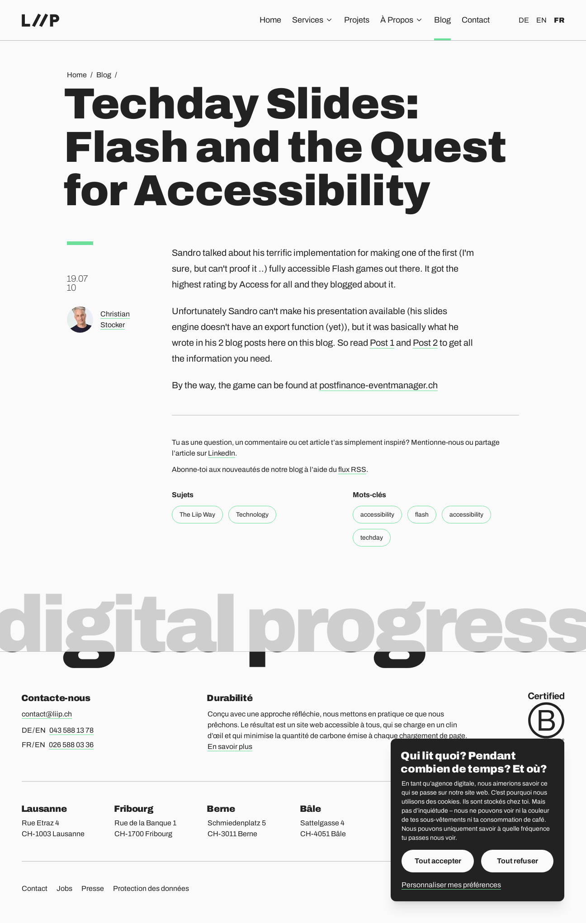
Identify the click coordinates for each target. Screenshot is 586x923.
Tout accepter (438, 861)
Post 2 (425, 343)
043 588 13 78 (71, 730)
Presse (92, 888)
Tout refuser (517, 861)
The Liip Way (197, 514)
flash (422, 514)
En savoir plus (230, 746)
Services (312, 19)
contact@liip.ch (47, 714)
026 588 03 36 (71, 745)
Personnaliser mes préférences (451, 885)
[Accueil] (40, 20)
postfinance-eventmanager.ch (378, 385)
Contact (476, 19)
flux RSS (352, 469)
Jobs (64, 888)
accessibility (377, 514)
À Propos (401, 19)
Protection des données (151, 888)
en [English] (541, 20)
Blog (442, 19)
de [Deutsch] (524, 20)
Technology (252, 514)
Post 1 (382, 343)
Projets (356, 19)
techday (371, 537)
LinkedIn (221, 453)
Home (270, 19)
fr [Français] (559, 20)
